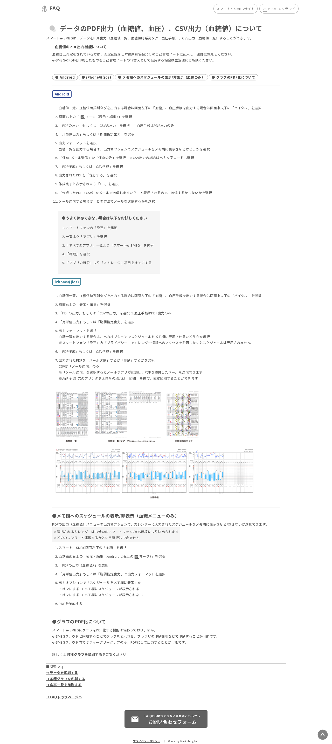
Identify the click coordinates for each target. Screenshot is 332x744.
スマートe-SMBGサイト (235, 8)
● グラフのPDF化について (233, 77)
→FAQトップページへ (64, 696)
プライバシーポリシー (146, 741)
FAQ (54, 7)
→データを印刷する (62, 672)
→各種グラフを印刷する (65, 678)
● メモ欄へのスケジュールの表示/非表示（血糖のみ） (161, 77)
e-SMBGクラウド (279, 9)
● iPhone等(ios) (96, 77)
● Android (65, 77)
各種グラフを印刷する (84, 654)
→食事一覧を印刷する (63, 684)
